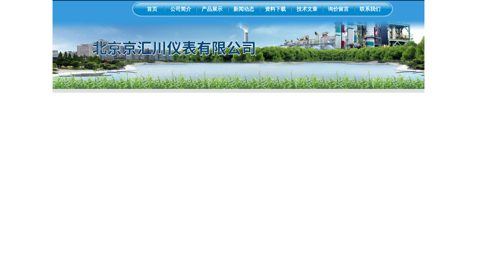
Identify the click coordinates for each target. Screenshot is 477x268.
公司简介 (180, 9)
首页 (152, 9)
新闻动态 (243, 9)
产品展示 (212, 9)
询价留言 (338, 9)
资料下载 (275, 9)
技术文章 (307, 9)
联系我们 (370, 9)
